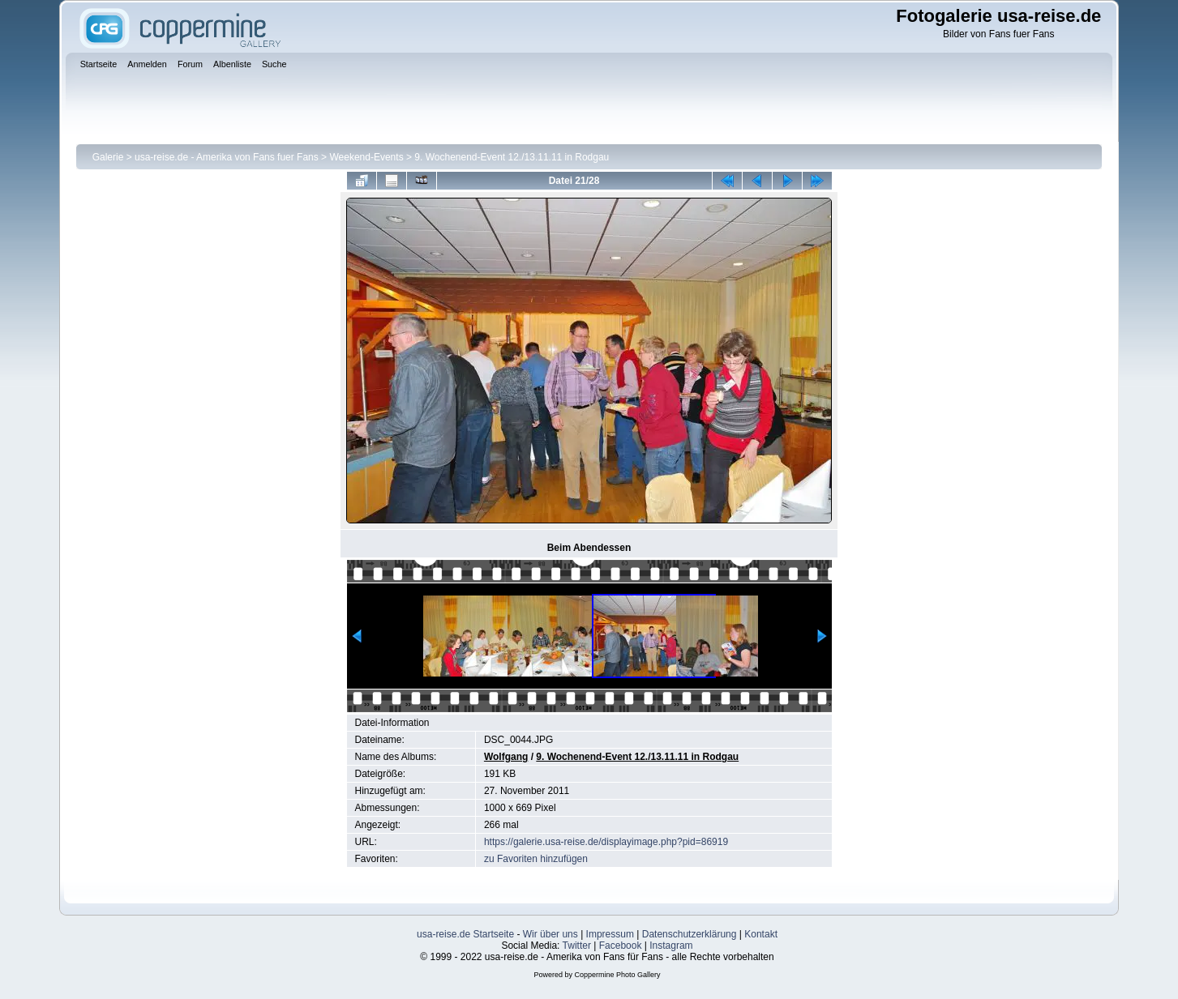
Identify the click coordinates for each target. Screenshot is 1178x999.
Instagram (670, 945)
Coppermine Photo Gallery (617, 975)
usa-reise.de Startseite (465, 934)
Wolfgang (506, 756)
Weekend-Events (366, 157)
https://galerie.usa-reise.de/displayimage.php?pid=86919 (606, 841)
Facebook (620, 945)
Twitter (577, 945)
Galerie (108, 157)
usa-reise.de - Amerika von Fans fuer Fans (227, 157)
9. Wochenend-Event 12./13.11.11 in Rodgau (511, 157)
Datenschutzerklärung (689, 934)
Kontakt (760, 934)
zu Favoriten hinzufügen (536, 859)
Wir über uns (550, 934)
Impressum (610, 934)
